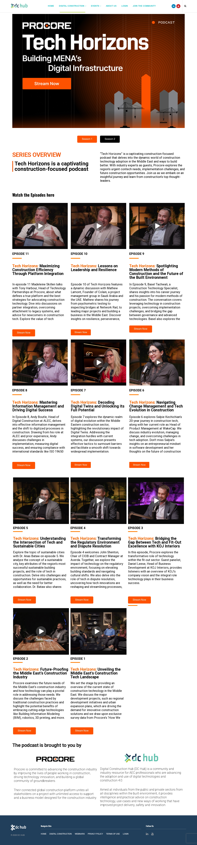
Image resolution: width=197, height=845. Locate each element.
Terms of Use (113, 834)
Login (124, 6)
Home (51, 6)
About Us (111, 6)
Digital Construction (71, 6)
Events (95, 6)
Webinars (80, 834)
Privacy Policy (95, 834)
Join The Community (144, 6)
